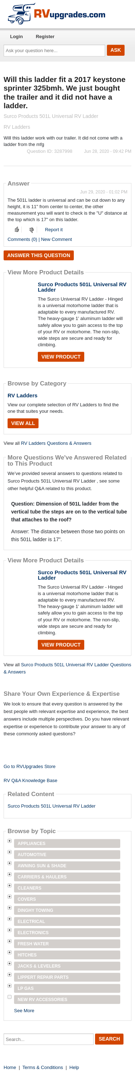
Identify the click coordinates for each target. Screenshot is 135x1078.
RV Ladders (22, 395)
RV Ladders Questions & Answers (56, 443)
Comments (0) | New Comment (40, 239)
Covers (27, 899)
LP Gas (25, 988)
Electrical (31, 921)
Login (16, 36)
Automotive (32, 854)
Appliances (31, 843)
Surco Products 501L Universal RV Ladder (82, 287)
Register (45, 36)
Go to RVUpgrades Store (29, 766)
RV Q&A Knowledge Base (30, 780)
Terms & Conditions (42, 1067)
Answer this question (38, 255)
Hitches (27, 955)
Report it (54, 229)
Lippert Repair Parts (43, 977)
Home (10, 1067)
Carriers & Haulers (42, 877)
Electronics (33, 932)
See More (24, 1010)
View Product (61, 357)
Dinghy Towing (35, 910)
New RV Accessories (42, 999)
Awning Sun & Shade (42, 865)
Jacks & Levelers (39, 966)
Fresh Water (33, 943)
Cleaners (29, 888)
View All (23, 423)
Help (74, 1067)
